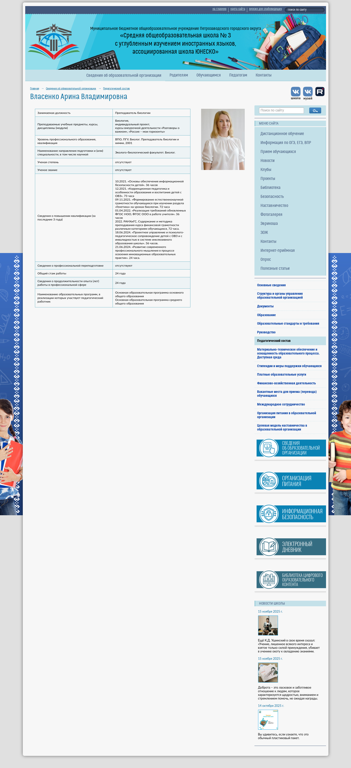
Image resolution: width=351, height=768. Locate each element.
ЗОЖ (264, 232)
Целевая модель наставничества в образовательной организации (282, 427)
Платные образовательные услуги (281, 374)
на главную (219, 9)
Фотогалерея (271, 214)
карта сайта (237, 9)
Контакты (264, 75)
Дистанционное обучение (282, 134)
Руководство (266, 332)
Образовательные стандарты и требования (288, 323)
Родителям (179, 75)
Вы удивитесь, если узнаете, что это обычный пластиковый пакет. (283, 736)
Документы (265, 306)
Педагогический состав (116, 88)
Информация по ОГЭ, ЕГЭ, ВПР (286, 143)
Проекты (268, 179)
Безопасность (272, 196)
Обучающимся (208, 75)
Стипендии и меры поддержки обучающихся (289, 366)
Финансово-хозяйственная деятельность (286, 383)
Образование (266, 315)
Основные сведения (271, 285)
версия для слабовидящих (265, 9)
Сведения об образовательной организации (123, 75)
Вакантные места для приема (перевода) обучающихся (287, 393)
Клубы (266, 170)
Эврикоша (269, 223)
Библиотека (270, 188)
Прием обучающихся (278, 152)
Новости (268, 161)
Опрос (266, 259)
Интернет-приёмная (278, 250)
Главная (34, 88)
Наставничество (274, 205)
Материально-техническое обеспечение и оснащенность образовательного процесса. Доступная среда (288, 353)
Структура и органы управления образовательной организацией (280, 295)
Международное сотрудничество (281, 404)
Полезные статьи (275, 268)
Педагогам (238, 75)
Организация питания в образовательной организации (286, 415)
